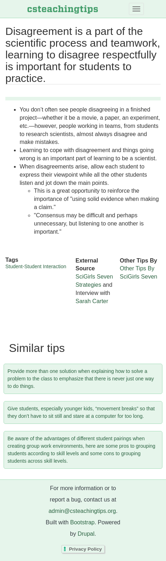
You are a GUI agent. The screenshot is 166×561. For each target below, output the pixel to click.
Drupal (85, 534)
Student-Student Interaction (35, 266)
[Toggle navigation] (136, 9)
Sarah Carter (91, 301)
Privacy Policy (85, 549)
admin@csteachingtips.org (82, 511)
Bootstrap (82, 522)
